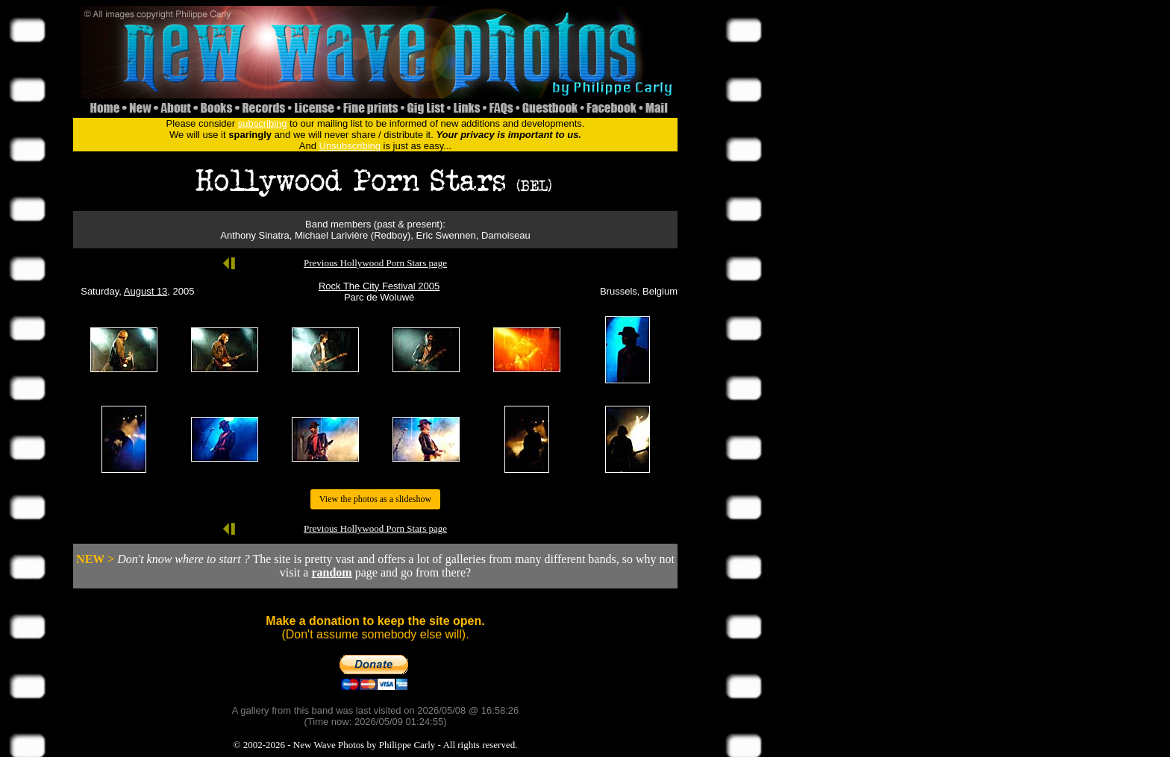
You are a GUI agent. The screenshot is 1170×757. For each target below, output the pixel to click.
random (331, 572)
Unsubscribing (350, 145)
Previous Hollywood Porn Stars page (375, 262)
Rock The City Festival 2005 (379, 286)
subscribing (262, 123)
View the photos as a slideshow (375, 499)
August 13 (146, 291)
